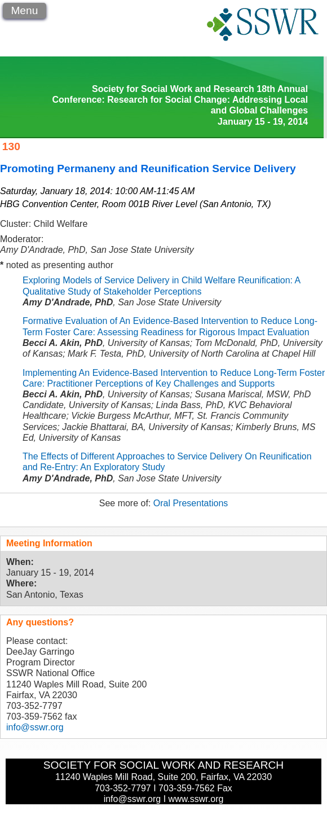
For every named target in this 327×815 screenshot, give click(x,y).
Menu (24, 10)
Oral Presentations (190, 503)
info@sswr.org (35, 727)
